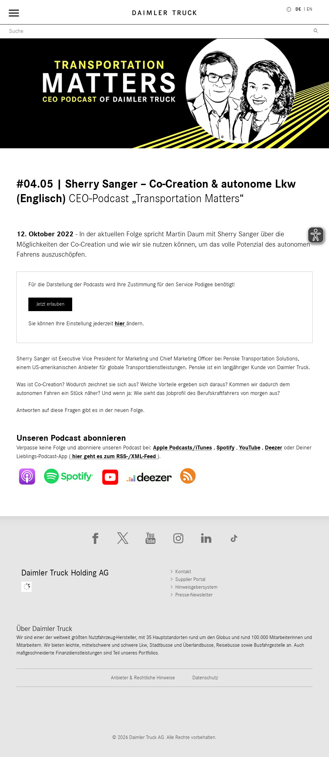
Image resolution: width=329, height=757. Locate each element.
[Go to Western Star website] (139, 710)
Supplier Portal (190, 579)
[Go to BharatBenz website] (240, 710)
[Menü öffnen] (14, 12)
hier (120, 324)
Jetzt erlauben (50, 304)
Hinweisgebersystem (196, 587)
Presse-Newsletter (194, 594)
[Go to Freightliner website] (38, 710)
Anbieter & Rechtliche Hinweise (143, 677)
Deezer (273, 448)
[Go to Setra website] (290, 710)
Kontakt (183, 571)
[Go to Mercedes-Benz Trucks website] (190, 710)
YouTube (249, 448)
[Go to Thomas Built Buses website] (89, 710)
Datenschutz (205, 677)
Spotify (226, 448)
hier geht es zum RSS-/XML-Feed (114, 456)
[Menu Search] (153, 31)
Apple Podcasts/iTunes (182, 448)
